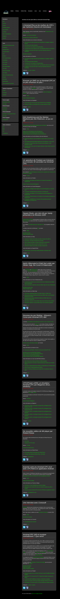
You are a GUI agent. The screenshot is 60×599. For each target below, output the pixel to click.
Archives (45, 10)
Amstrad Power (6, 49)
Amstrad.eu (5, 47)
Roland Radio (5, 81)
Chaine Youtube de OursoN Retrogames (31, 184)
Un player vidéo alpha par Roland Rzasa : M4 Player (35, 454)
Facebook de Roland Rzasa (28, 447)
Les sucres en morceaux (31, 35)
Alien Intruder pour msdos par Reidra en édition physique (36, 361)
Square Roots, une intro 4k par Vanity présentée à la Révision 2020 (38, 250)
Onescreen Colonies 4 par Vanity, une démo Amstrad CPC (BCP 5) (38, 238)
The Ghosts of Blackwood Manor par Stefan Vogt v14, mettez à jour (38, 293)
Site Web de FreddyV (27, 565)
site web (29, 70)
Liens (35, 10)
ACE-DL (4, 23)
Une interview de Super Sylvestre (31, 45)
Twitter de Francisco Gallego (28, 480)
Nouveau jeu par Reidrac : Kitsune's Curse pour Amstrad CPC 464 (37, 349)
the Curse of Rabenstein (32, 270)
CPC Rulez (5, 64)
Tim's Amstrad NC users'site (8, 83)
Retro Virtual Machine (7, 33)
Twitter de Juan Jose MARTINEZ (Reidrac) (31, 355)
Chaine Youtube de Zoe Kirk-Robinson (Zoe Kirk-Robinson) (34, 133)
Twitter (27, 95)
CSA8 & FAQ (23, 10)
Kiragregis (34, 88)
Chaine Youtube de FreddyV (28, 568)
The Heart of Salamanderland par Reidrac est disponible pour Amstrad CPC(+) (40, 365)
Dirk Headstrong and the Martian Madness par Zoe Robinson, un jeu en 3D (39, 141)
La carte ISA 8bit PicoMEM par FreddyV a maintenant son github (37, 579)
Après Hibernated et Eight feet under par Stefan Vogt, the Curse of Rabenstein (40, 284)
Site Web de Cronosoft (27, 517)
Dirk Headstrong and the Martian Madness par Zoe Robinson (35, 125)
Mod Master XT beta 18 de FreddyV (38, 562)
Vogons (30, 563)
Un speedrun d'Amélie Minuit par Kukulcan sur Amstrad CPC (36, 191)
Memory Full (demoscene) (8, 74)
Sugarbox (4, 36)
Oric (3, 131)
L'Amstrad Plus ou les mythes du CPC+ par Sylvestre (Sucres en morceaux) (39, 48)
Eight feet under (34, 269)
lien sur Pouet (26, 220)
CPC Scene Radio (6, 66)
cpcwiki (30, 392)
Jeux (40, 10)
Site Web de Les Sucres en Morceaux (30, 37)
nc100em (4, 31)
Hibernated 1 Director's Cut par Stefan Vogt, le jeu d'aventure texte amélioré (39, 300)
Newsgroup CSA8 (6, 102)
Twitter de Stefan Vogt (27, 288)
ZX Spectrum (5, 133)
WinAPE (4, 38)
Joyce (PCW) (5, 29)
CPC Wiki (4, 68)
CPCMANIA (5, 60)
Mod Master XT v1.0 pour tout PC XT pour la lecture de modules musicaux (39, 582)
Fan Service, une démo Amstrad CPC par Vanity (34, 240)
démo (28, 253)
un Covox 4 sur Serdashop (40, 552)
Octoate (4, 77)
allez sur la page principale (37, 593)
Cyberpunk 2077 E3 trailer (30, 442)
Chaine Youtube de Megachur (29, 400)
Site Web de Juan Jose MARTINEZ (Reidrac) (32, 352)
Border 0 (4, 55)
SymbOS (4, 94)
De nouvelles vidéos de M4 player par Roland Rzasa (35, 452)
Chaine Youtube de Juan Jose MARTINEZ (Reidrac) (33, 356)
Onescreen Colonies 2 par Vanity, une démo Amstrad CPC (36, 245)
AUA (4, 53)
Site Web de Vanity (26, 233)
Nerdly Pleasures (39, 554)
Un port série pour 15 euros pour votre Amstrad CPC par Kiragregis (38, 102)
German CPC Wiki (6, 70)
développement (30, 456)
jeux (28, 149)
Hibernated (28, 269)
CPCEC (4, 25)
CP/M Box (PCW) (6, 27)
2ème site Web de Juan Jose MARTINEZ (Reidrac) (33, 353)
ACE (4, 21)
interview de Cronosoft (43, 512)
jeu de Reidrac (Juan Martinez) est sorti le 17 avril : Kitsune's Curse (40, 321)
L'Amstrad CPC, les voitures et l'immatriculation (34, 46)
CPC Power (5, 62)
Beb (38, 228)
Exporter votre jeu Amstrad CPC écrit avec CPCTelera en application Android (40, 489)
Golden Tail (37, 324)
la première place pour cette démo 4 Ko (36, 224)
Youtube (28, 175)
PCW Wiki (5, 79)
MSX (4, 128)
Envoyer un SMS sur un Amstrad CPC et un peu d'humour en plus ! (38, 104)
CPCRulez (28, 398)
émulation (29, 420)
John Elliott (5, 72)
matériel (33, 70)
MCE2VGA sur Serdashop (38, 557)
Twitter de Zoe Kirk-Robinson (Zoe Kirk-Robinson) (32, 131)
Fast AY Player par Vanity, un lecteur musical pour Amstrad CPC (37, 242)
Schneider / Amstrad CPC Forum (9, 113)
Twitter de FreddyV (26, 567)
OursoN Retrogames (33, 171)
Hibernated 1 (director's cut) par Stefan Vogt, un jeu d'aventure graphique (39, 302)
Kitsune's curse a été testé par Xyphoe (30, 342)
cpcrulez (34, 392)
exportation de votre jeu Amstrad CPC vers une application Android (37, 475)
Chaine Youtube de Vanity (28, 234)
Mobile (12, 10)
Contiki (4, 90)
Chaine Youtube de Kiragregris (29, 97)
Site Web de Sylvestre (27, 53)
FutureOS (5, 92)
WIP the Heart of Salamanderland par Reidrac (33, 367)
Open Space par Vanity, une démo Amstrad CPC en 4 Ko (36, 244)
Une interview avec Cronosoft (30, 521)
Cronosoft (25, 507)
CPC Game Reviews (7, 58)
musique (33, 584)
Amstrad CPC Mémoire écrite (8, 45)
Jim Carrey (27, 441)
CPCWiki (28, 445)
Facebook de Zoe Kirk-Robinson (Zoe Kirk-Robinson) (33, 132)
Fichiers (17, 10)
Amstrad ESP (5, 119)
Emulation (30, 10)
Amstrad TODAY (6, 51)
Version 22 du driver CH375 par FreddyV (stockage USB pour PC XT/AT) (39, 580)
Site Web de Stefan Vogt (28, 287)
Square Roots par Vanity (27, 219)
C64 (3, 126)
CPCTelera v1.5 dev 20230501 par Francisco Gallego (35, 485)
